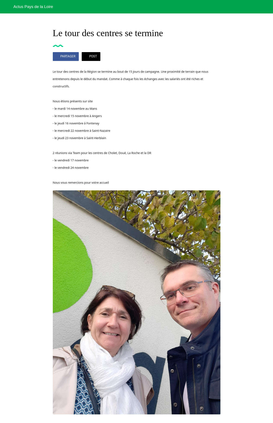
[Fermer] (6, 6)
